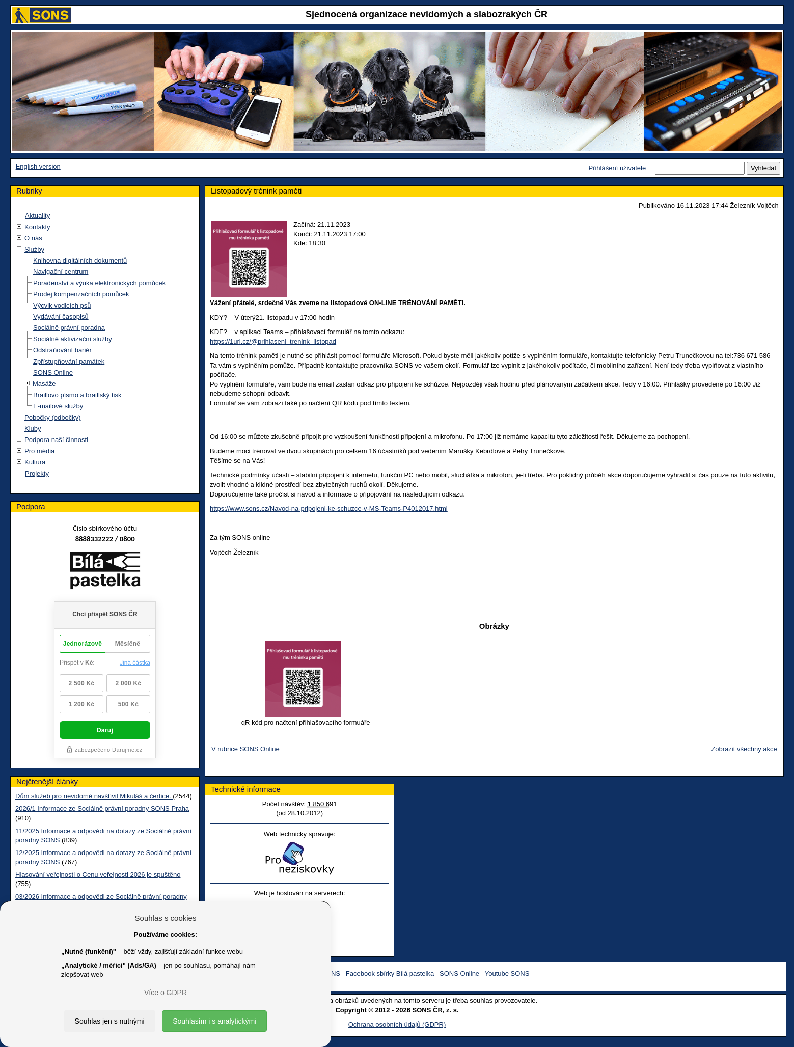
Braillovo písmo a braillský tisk (77, 395)
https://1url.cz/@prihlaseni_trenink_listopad (273, 341)
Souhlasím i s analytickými (214, 1021)
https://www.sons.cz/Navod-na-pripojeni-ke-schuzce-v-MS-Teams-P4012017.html (329, 508)
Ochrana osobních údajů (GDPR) (397, 1024)
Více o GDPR (165, 992)
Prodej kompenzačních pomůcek (81, 294)
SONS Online (53, 372)
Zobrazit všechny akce (744, 749)
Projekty (37, 473)
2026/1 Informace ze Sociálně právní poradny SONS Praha (102, 808)
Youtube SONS (507, 974)
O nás (33, 238)
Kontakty (37, 227)
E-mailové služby (58, 406)
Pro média (39, 451)
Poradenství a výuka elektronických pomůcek (99, 283)
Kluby (32, 428)
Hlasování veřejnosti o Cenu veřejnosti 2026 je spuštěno (97, 874)
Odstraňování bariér (62, 350)
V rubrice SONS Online (245, 749)
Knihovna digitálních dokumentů (80, 260)
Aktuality (37, 215)
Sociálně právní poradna (69, 328)
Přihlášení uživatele (617, 168)
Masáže (44, 384)
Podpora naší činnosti (56, 440)
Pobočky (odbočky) (52, 417)
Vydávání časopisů (61, 316)
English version (38, 166)
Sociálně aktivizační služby (72, 339)
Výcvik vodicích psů (62, 305)
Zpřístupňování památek (68, 361)
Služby (34, 249)
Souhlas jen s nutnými (110, 1021)
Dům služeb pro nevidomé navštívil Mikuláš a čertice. (94, 796)
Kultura (34, 462)
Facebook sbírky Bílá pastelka (390, 974)
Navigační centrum (60, 271)
